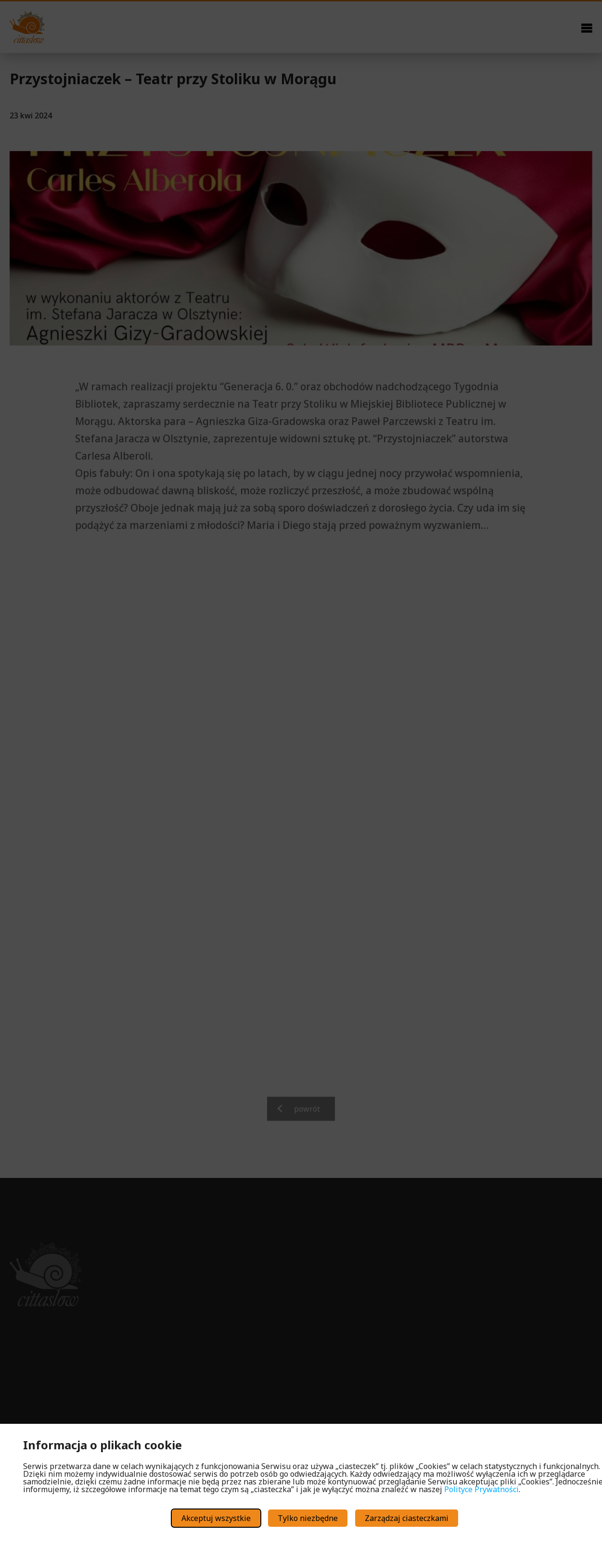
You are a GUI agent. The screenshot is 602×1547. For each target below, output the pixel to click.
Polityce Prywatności (481, 1489)
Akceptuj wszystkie (216, 1518)
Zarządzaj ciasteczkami (406, 1518)
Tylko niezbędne (308, 1518)
